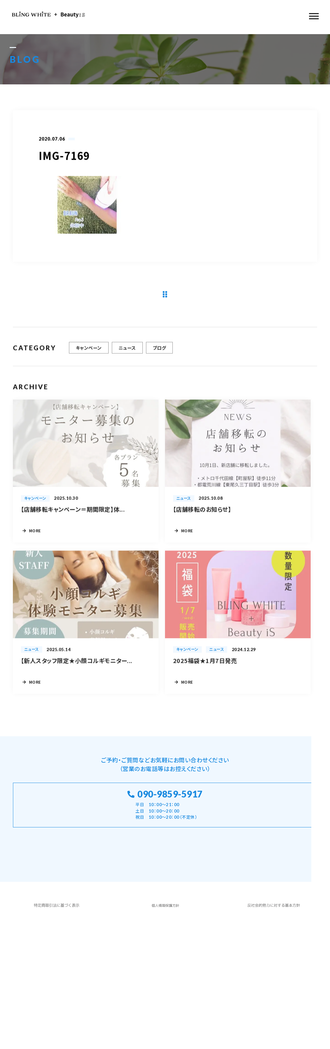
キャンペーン (89, 354)
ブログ (159, 354)
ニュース (127, 354)
